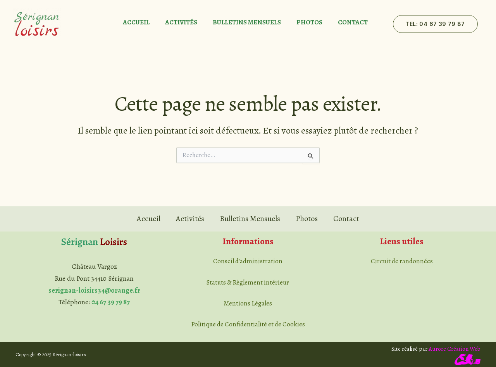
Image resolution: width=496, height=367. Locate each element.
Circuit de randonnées (402, 261)
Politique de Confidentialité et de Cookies (248, 324)
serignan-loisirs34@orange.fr (94, 290)
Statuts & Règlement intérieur (248, 282)
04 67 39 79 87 (110, 302)
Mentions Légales (248, 303)
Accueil (136, 22)
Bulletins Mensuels (247, 22)
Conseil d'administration (247, 261)
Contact (353, 22)
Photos (309, 22)
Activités (181, 22)
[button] (435, 24)
